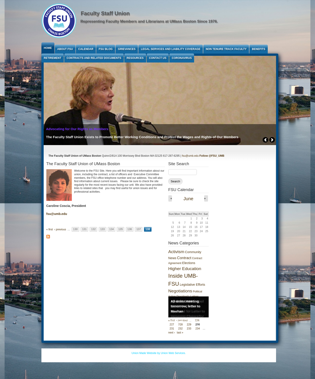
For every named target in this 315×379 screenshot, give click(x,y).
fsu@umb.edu (190, 155)
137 (138, 229)
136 (129, 229)
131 (84, 229)
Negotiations (180, 291)
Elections (188, 263)
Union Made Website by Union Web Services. (159, 353)
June (188, 198)
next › (171, 332)
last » (180, 332)
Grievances (126, 49)
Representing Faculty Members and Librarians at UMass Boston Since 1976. (149, 21)
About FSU (65, 49)
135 (120, 229)
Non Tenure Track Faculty (226, 49)
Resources (135, 58)
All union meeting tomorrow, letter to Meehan (185, 306)
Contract (184, 258)
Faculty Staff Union (105, 13)
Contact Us (158, 58)
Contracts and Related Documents (94, 58)
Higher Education (184, 268)
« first (49, 229)
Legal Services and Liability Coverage (170, 49)
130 (75, 229)
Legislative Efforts (192, 284)
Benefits (258, 49)
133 (102, 229)
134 (111, 229)
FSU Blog (106, 49)
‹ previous (60, 229)
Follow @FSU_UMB (211, 155)
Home (48, 48)
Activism (176, 251)
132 (93, 229)
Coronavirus (182, 58)
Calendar (85, 49)
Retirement (52, 58)
